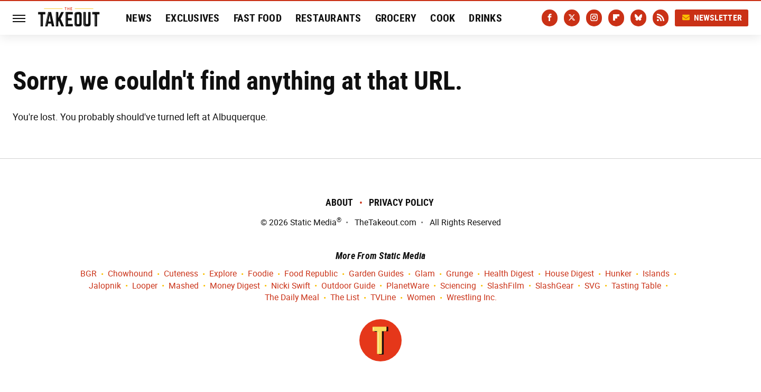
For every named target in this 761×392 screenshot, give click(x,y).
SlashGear (554, 286)
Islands (656, 274)
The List (344, 297)
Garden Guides (376, 274)
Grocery (396, 18)
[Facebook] (550, 17)
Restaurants (328, 18)
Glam (425, 274)
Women (421, 297)
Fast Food (258, 18)
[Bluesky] (638, 17)
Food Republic (311, 274)
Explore (223, 274)
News (139, 18)
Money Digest (235, 286)
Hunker (618, 274)
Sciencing (458, 286)
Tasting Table (636, 286)
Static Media (313, 222)
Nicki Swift (290, 286)
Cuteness (181, 274)
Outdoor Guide (348, 286)
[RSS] (661, 17)
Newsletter (712, 18)
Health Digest (509, 274)
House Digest (569, 274)
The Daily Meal (292, 297)
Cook (442, 18)
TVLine (383, 297)
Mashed (184, 286)
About (339, 202)
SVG (592, 286)
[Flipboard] (616, 17)
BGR (88, 274)
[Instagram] (594, 17)
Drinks (485, 18)
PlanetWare (407, 286)
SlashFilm (505, 286)
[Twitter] (572, 17)
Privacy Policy (401, 202)
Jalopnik (105, 286)
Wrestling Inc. (472, 297)
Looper (144, 286)
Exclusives (192, 18)
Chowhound (130, 274)
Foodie (260, 274)
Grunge (459, 274)
